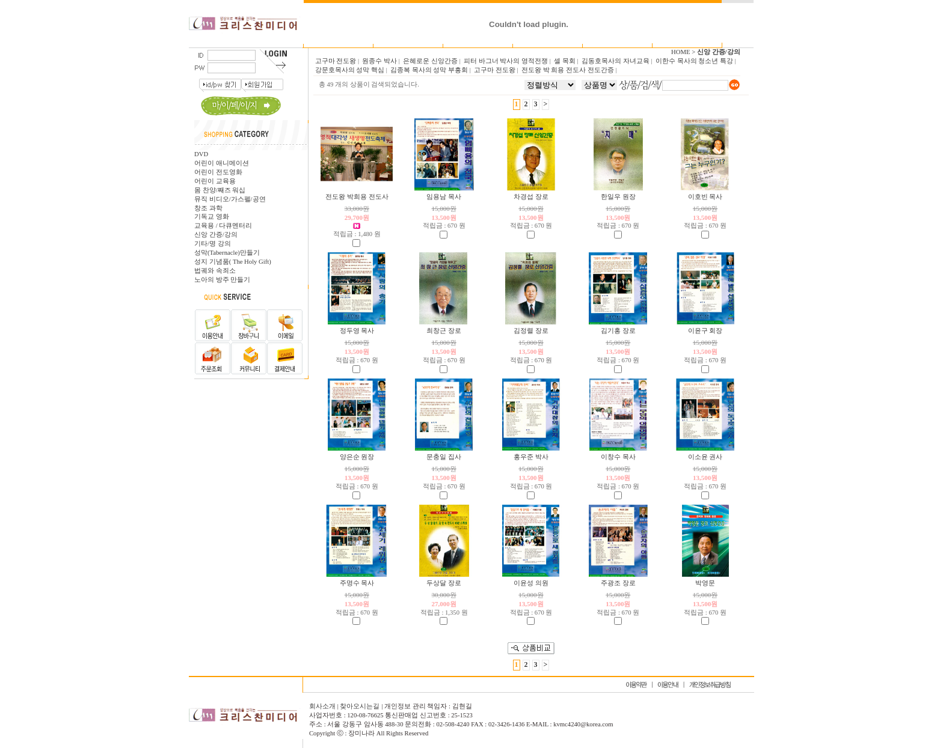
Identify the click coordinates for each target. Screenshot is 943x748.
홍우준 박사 (531, 457)
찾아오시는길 (359, 706)
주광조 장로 (618, 583)
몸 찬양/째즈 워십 (219, 190)
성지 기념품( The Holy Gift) (232, 261)
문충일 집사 (443, 457)
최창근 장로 (443, 330)
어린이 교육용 (215, 181)
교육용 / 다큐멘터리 (223, 225)
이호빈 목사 (705, 196)
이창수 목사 (618, 457)
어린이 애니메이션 (221, 163)
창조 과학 (208, 208)
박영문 (705, 583)
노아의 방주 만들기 (222, 279)
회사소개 (323, 706)
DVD (201, 154)
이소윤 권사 (705, 457)
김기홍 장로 (618, 330)
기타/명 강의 (212, 243)
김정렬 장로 (531, 330)
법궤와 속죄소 (215, 270)
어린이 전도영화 (218, 172)
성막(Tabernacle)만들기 (227, 252)
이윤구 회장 (705, 330)
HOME (680, 52)
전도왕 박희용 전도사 (356, 196)
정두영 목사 (357, 330)
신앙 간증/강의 (216, 234)
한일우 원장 (618, 196)
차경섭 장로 (531, 196)
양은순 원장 (357, 457)
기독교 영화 (211, 216)
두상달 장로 (443, 583)
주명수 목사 (357, 583)
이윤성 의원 (531, 583)
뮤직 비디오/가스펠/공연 (230, 199)
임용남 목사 (443, 196)
